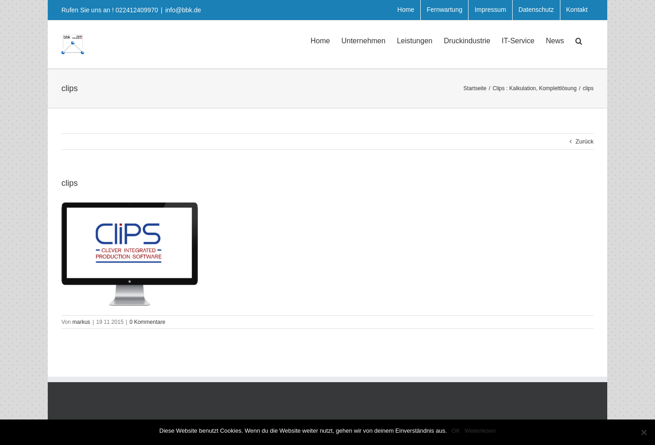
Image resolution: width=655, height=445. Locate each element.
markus (81, 322)
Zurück (584, 141)
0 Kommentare (148, 322)
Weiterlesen (479, 430)
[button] (578, 40)
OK (456, 430)
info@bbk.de (183, 10)
